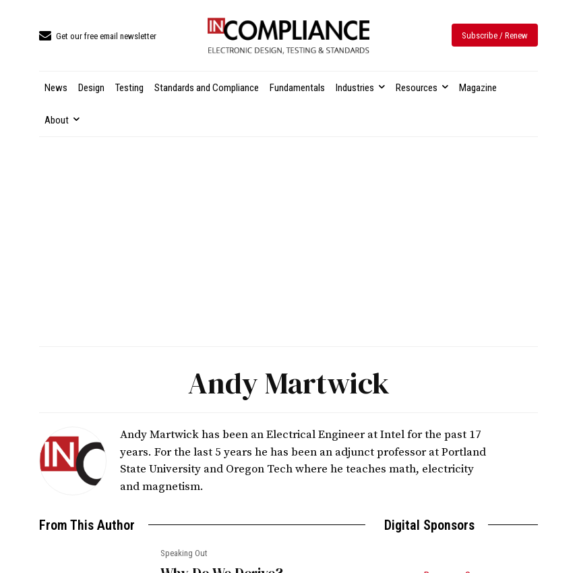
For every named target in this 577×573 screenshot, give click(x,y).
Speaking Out (184, 553)
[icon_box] (97, 37)
